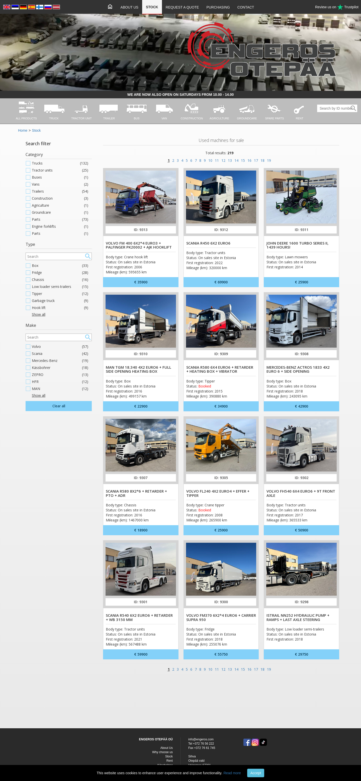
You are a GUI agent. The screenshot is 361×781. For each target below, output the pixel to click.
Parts (60, 219)
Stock (152, 7)
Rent (169, 760)
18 (262, 160)
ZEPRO (60, 375)
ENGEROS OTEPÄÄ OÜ (156, 739)
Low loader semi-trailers (60, 287)
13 (230, 160)
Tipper (60, 294)
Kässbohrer (60, 368)
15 (243, 160)
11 (217, 160)
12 (223, 160)
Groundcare (60, 212)
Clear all (58, 406)
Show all (38, 314)
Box (60, 266)
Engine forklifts (60, 226)
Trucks (60, 163)
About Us (129, 7)
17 (256, 160)
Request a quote (182, 7)
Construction (60, 198)
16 (249, 160)
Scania (60, 354)
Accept (255, 773)
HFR (60, 382)
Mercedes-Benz (60, 361)
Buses (60, 177)
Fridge (60, 273)
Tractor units (60, 170)
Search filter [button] (38, 143)
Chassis (60, 280)
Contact (245, 7)
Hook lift (60, 308)
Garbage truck (60, 301)
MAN (60, 389)
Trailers (60, 191)
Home (22, 130)
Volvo (60, 347)
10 (210, 160)
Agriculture (60, 205)
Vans (60, 184)
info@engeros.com (201, 739)
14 (236, 160)
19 (269, 160)
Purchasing (218, 7)
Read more (232, 773)
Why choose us (162, 752)
